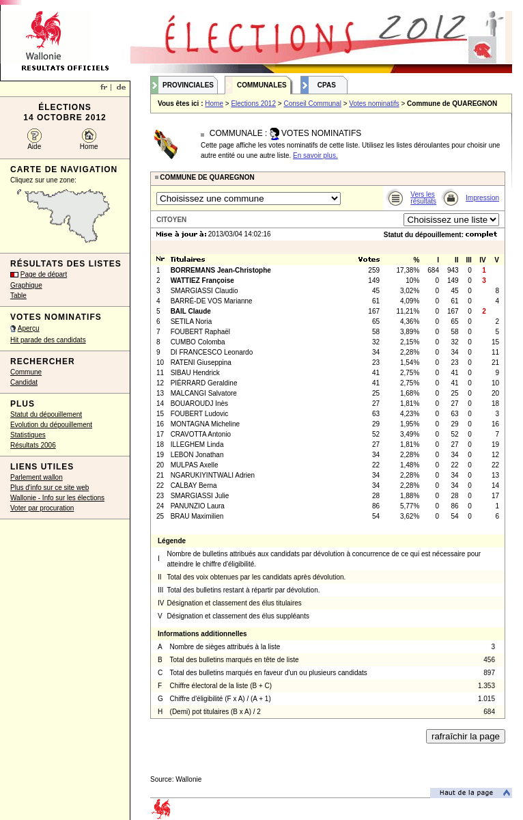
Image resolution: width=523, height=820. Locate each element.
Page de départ (43, 274)
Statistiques (28, 435)
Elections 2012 (253, 103)
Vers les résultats (423, 198)
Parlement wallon (36, 477)
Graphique (26, 285)
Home (89, 146)
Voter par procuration (42, 508)
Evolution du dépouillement (51, 424)
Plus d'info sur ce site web (49, 487)
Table (18, 295)
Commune (26, 372)
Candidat (24, 382)
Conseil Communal (312, 103)
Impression (482, 198)
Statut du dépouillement (46, 414)
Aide (34, 146)
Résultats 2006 (33, 445)
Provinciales (188, 85)
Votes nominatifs (374, 103)
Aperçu (29, 328)
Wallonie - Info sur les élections (57, 498)
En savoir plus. (315, 155)
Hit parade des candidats (48, 340)
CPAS (326, 85)
